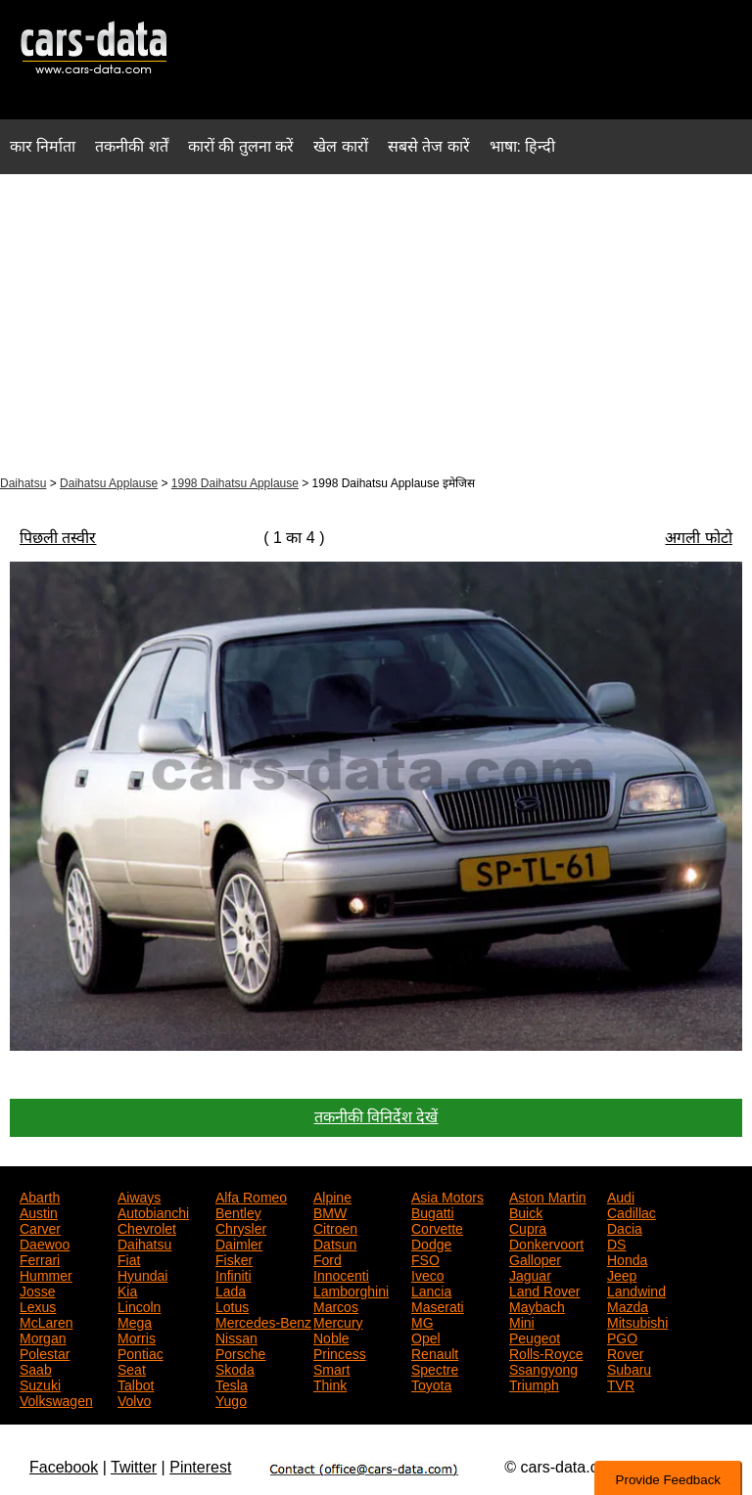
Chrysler (240, 1227)
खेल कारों (340, 146)
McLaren (46, 1321)
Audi (620, 1195)
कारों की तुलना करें (241, 146)
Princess (339, 1352)
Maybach (537, 1305)
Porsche (240, 1352)
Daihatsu (23, 483)
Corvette (437, 1227)
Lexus (38, 1305)
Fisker (234, 1258)
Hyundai (142, 1274)
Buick (525, 1211)
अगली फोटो (698, 537)
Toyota (431, 1383)
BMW (330, 1211)
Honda (627, 1258)
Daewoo (45, 1242)
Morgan (43, 1336)
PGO (622, 1336)
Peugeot (534, 1336)
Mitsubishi (637, 1321)
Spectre (434, 1368)
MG (422, 1321)
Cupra (527, 1227)
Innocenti (341, 1274)
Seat (132, 1368)
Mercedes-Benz (263, 1321)
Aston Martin (548, 1195)
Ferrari (40, 1258)
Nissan (236, 1336)
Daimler (238, 1242)
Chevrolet (147, 1227)
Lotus (232, 1305)
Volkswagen (56, 1399)
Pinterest (200, 1467)
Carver (40, 1227)
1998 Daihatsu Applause (235, 483)
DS (616, 1242)
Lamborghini (351, 1289)
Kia (127, 1289)
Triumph (534, 1383)
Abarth (40, 1195)
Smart (331, 1368)
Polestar (45, 1352)
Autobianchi (153, 1211)
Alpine (332, 1195)
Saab (36, 1368)
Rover (625, 1352)
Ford (327, 1258)
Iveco (427, 1274)
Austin (39, 1211)
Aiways (139, 1195)
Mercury (338, 1321)
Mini (522, 1321)
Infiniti (233, 1274)
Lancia (431, 1289)
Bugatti (432, 1211)
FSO (425, 1258)
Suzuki (40, 1383)
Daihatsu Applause (109, 483)
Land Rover (544, 1289)
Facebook (63, 1467)
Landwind (636, 1289)
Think (330, 1383)
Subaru (629, 1368)
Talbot (136, 1383)
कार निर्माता (42, 146)
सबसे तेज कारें (429, 146)
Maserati (437, 1305)
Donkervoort (546, 1242)
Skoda (235, 1368)
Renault (434, 1352)
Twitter (134, 1467)
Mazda (627, 1305)
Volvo (134, 1399)
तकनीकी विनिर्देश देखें (376, 1117)
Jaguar (530, 1274)
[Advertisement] (376, 327)
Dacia (624, 1227)
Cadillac (631, 1211)
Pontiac (141, 1352)
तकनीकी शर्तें (131, 146)
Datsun (334, 1242)
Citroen (335, 1227)
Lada (230, 1289)
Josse (38, 1289)
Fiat (129, 1258)
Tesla (231, 1383)
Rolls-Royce (546, 1352)
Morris (137, 1336)
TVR (620, 1383)
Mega (135, 1321)
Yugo (231, 1399)
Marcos (335, 1305)
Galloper (535, 1258)
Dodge (431, 1242)
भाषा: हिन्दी (523, 146)
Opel (426, 1336)
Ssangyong (543, 1368)
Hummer (46, 1274)
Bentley (238, 1211)
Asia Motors (447, 1195)
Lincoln (139, 1305)
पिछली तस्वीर (58, 537)
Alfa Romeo (251, 1195)
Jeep (621, 1274)
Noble (331, 1336)
